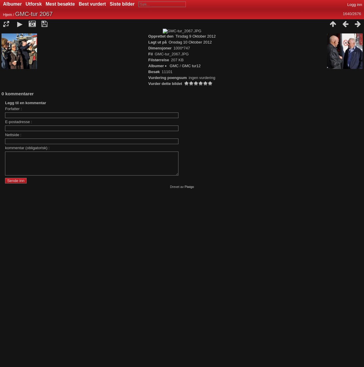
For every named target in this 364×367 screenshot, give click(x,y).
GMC (174, 237)
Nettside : (13, 306)
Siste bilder (122, 4)
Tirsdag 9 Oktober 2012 (195, 207)
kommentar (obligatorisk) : (27, 319)
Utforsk (34, 4)
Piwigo (189, 362)
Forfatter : (13, 280)
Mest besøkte (60, 4)
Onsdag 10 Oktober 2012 (190, 213)
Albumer (12, 4)
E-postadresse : (18, 293)
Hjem (7, 14)
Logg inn (354, 4)
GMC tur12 (191, 237)
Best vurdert (92, 4)
